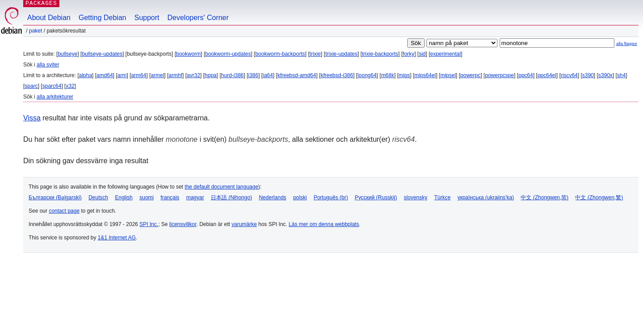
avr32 (193, 75)
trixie (315, 54)
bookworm (188, 54)
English (124, 197)
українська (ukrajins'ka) (485, 197)
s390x (605, 75)
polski (300, 197)
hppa (211, 75)
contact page (64, 211)
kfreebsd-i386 (337, 75)
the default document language (222, 187)
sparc (31, 86)
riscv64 (569, 75)
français (170, 197)
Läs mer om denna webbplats (324, 224)
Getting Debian (102, 17)
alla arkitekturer (55, 97)
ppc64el (547, 75)
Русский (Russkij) (376, 197)
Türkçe (442, 197)
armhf (176, 75)
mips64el (425, 75)
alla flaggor (626, 43)
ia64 (268, 75)
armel (157, 75)
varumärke (244, 224)
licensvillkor (182, 224)
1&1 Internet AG (117, 238)
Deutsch (98, 197)
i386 (253, 75)
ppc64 (525, 75)
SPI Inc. (148, 224)
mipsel (448, 75)
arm (122, 75)
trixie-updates (341, 54)
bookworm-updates (228, 54)
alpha (85, 75)
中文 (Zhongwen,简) (544, 197)
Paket (35, 31)
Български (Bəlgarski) (55, 197)
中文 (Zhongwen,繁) (599, 197)
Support (146, 17)
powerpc (470, 75)
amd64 (104, 75)
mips (404, 75)
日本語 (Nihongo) (231, 197)
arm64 (138, 75)
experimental (445, 54)
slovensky (415, 197)
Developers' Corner (198, 17)
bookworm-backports (280, 54)
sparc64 (52, 86)
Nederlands (272, 197)
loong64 (367, 75)
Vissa (32, 118)
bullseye (67, 54)
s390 (588, 75)
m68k (387, 75)
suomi (146, 197)
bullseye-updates (102, 54)
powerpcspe (499, 75)
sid (422, 54)
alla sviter (48, 65)
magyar (195, 197)
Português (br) (330, 197)
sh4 (621, 75)
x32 (70, 86)
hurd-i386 (232, 75)
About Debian (49, 17)
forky (408, 54)
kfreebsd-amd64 (296, 75)
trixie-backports (380, 54)
